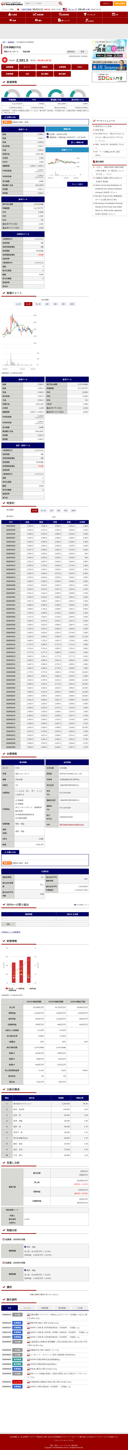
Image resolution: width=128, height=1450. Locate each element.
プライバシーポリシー (70, 1437)
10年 (72, 304)
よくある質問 (23, 1437)
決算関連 (44, 1308)
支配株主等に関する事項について (42, 1350)
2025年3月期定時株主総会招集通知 (42, 1359)
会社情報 (13, 1437)
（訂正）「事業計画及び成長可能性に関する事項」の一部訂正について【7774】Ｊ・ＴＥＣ (109, 170)
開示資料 (62, 74)
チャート (27, 67)
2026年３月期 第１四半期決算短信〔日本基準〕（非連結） (52, 1337)
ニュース (27, 1308)
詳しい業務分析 (77, 142)
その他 (79, 1308)
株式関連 (62, 1308)
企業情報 (62, 67)
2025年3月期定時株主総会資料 (41, 1364)
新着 (9, 1308)
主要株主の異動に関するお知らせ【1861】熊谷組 (108, 180)
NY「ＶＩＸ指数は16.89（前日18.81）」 (107, 153)
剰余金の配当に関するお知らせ (41, 1369)
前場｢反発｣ (99, 130)
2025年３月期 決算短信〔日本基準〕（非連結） (47, 1387)
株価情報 (9, 67)
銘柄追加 (71, 52)
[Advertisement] (64, 30)
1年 (47, 304)
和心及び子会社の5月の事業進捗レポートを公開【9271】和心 (109, 198)
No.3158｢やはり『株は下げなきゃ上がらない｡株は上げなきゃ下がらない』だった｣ (109, 137)
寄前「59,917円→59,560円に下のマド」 (109, 146)
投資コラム (114, 1437)
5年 (63, 304)
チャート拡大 (77, 184)
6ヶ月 (38, 304)
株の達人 (83, 1437)
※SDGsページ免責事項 (10, 932)
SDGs (79, 67)
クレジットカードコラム (64, 1440)
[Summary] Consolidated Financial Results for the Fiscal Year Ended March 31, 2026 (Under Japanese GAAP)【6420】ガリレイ (109, 208)
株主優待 (44, 74)
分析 (27, 74)
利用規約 (57, 1437)
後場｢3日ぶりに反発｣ (103, 126)
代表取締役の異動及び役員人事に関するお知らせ (48, 1382)
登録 (120, 3)
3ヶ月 (28, 304)
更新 (82, 52)
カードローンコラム (101, 1437)
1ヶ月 (18, 304)
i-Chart (90, 1437)
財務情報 (9, 74)
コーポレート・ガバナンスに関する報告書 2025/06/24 (50, 1355)
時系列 (44, 67)
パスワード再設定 (35, 1437)
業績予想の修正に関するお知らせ (42, 1323)
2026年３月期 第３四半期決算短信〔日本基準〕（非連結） (52, 1328)
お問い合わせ (48, 1437)
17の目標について (81, 905)
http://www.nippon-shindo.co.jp (72, 825)
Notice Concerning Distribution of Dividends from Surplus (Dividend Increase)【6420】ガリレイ (108, 188)
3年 (55, 304)
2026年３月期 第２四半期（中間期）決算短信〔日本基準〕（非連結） (56, 1332)
